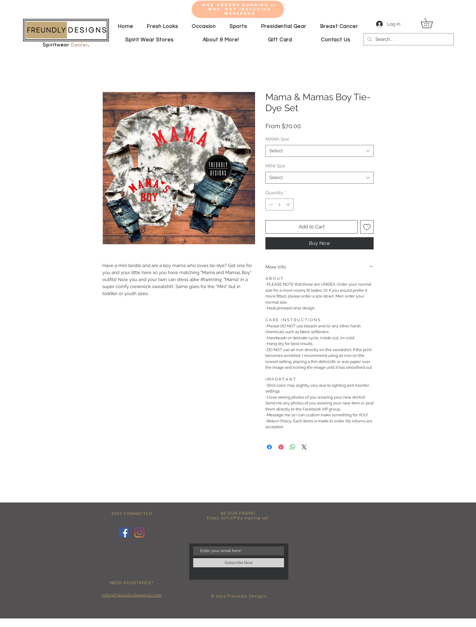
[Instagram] (139, 532)
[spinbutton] (280, 204)
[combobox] (319, 151)
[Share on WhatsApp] (292, 447)
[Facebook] (124, 532)
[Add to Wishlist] (367, 227)
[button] (431, 23)
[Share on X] (304, 447)
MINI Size (275, 166)
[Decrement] (270, 204)
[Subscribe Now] (238, 562)
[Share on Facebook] (269, 447)
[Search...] (408, 39)
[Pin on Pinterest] (281, 447)
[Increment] (289, 204)
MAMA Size (277, 139)
